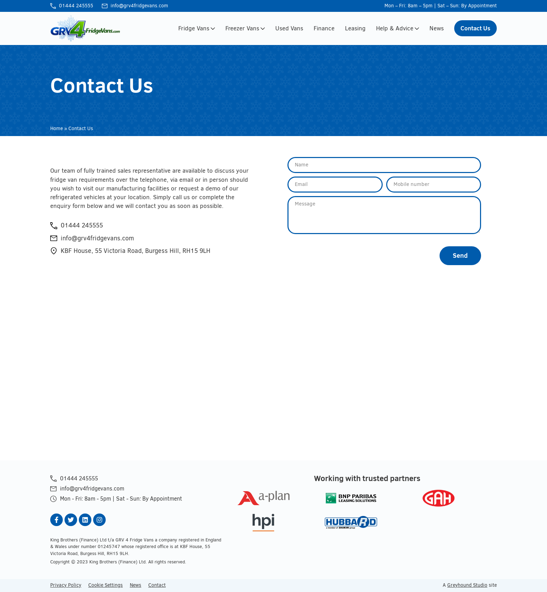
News (436, 28)
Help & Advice (397, 28)
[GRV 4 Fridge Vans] (273, 373)
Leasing (355, 28)
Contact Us (475, 28)
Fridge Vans (196, 28)
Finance (324, 28)
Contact (157, 585)
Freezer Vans (245, 28)
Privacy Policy (65, 585)
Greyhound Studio (467, 585)
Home (56, 128)
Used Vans (289, 28)
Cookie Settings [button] (105, 585)
